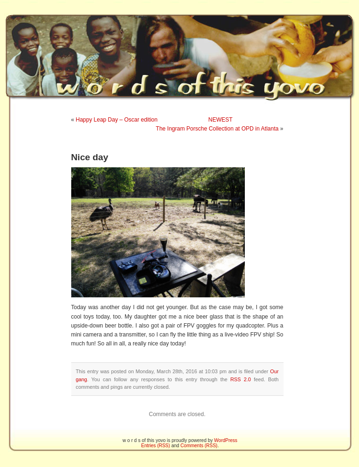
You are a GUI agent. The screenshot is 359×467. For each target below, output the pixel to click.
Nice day (90, 157)
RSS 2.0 (240, 379)
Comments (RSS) (199, 445)
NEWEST (221, 119)
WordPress (225, 440)
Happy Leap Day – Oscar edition (117, 119)
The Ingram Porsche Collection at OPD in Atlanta (217, 128)
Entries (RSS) (155, 445)
